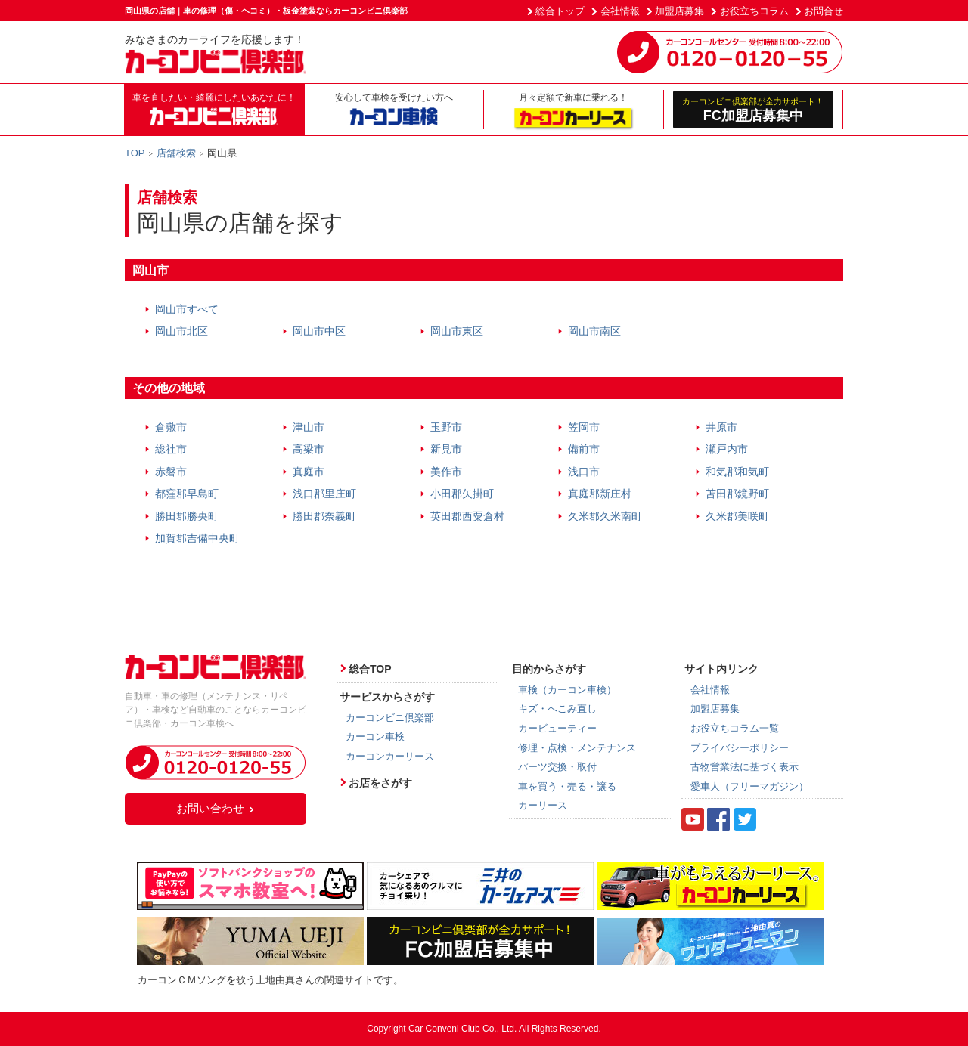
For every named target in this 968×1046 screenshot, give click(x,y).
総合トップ (560, 11)
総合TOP (370, 669)
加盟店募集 (679, 11)
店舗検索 (176, 153)
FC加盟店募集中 (753, 109)
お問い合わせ (215, 808)
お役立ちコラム (754, 11)
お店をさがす (380, 783)
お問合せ (823, 11)
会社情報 (620, 11)
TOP (135, 153)
